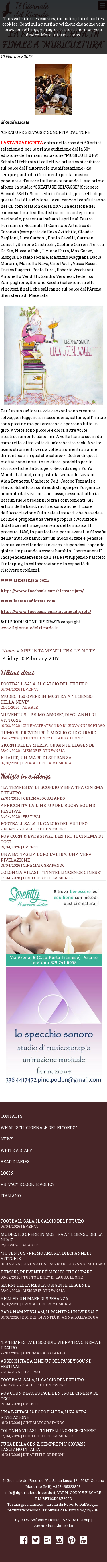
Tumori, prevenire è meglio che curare (53, 735)
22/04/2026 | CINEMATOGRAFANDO (33, 798)
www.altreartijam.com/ (25, 580)
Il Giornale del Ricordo (23, 1480)
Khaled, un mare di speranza (53, 760)
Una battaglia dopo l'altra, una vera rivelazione (53, 1417)
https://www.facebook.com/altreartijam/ (42, 590)
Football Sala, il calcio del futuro (53, 686)
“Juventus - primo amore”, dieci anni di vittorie (53, 1258)
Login (7, 1173)
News (8, 650)
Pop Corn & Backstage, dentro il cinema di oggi (53, 1398)
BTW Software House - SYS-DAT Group (55, 1519)
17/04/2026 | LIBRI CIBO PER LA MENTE (37, 877)
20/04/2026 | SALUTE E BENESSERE (33, 828)
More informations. (61, 34)
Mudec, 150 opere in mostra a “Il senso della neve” (53, 1240)
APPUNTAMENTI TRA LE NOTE (57, 650)
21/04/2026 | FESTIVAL (21, 816)
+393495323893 (67, 1486)
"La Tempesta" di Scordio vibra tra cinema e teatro (53, 1347)
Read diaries (15, 1161)
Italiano (11, 1195)
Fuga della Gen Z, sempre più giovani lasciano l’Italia (53, 1449)
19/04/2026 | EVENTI (19, 847)
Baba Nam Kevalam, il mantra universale (53, 1314)
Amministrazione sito (53, 1525)
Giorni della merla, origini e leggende (53, 747)
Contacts (12, 1116)
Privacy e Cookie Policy (28, 1184)
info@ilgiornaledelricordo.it (30, 1492)
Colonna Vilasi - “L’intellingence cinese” (51, 872)
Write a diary (16, 1150)
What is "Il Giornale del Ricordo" (39, 1127)
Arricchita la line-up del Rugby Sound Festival (53, 1366)
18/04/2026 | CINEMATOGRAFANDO (33, 865)
